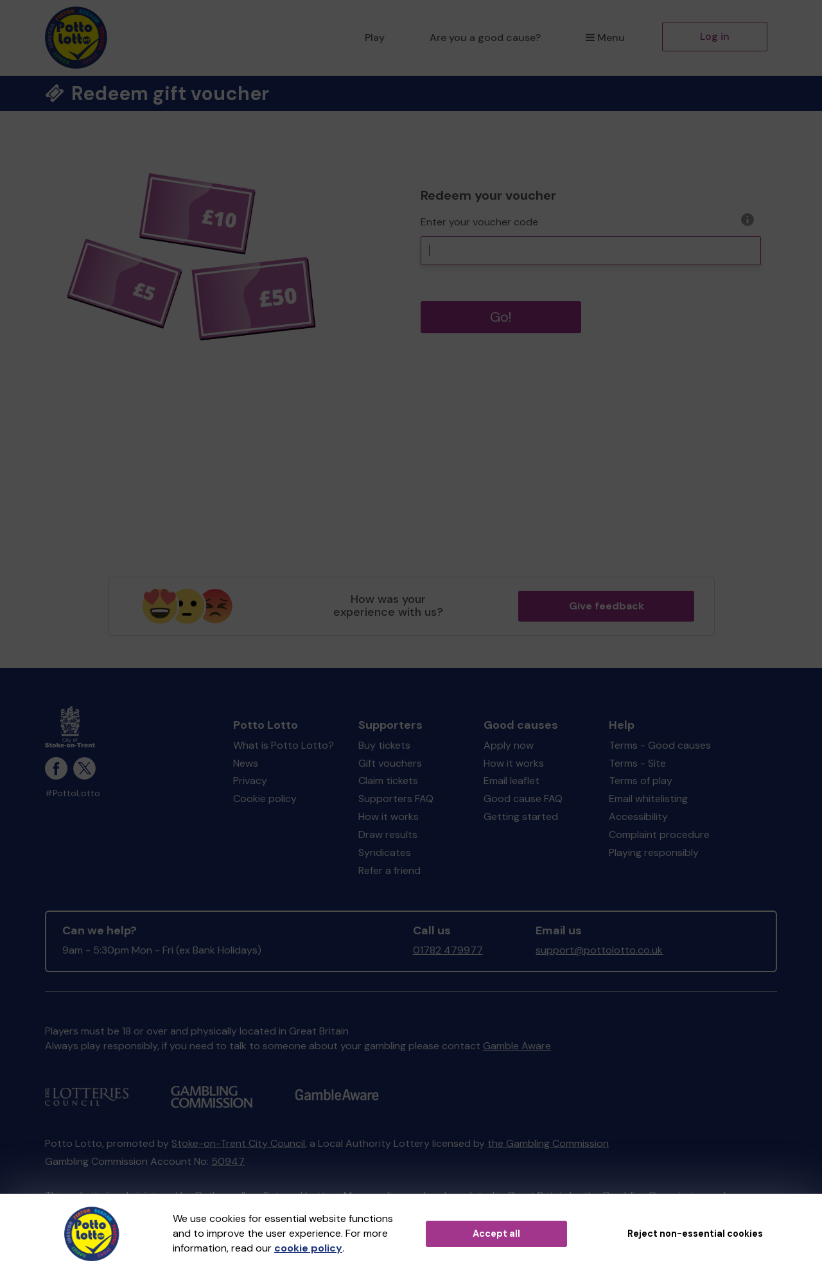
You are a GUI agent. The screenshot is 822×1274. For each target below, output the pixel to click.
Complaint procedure (659, 834)
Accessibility (638, 816)
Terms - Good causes (660, 745)
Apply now (509, 745)
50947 (228, 1161)
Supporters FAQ (395, 798)
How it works (388, 816)
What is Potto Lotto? (283, 745)
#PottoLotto (72, 793)
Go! (501, 317)
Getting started (521, 816)
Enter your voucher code (479, 222)
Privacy (250, 780)
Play (375, 37)
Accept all (496, 1233)
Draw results (387, 834)
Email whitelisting (648, 798)
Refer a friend (389, 870)
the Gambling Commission (548, 1143)
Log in (715, 36)
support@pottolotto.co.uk (599, 950)
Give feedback (606, 606)
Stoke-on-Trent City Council (238, 1143)
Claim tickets (388, 780)
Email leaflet (511, 780)
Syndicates (384, 852)
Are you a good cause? (485, 37)
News (245, 763)
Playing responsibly (654, 852)
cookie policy (308, 1248)
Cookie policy (265, 798)
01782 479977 (448, 950)
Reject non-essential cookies (695, 1233)
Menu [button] (605, 37)
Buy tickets (384, 745)
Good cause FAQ (523, 798)
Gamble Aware (517, 1045)
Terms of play (640, 780)
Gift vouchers (390, 763)
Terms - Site (637, 763)
